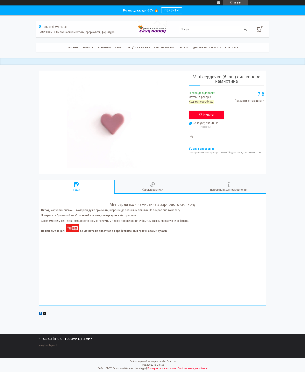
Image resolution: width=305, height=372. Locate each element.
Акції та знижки (138, 47)
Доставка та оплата (207, 47)
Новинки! (104, 47)
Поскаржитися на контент (161, 368)
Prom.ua (171, 361)
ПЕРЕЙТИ (171, 10)
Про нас (183, 47)
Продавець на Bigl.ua (152, 364)
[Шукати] (245, 29)
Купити (208, 115)
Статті (119, 47)
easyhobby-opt (48, 345)
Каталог (88, 47)
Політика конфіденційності (193, 368)
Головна (73, 47)
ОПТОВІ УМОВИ (164, 47)
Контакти (231, 47)
